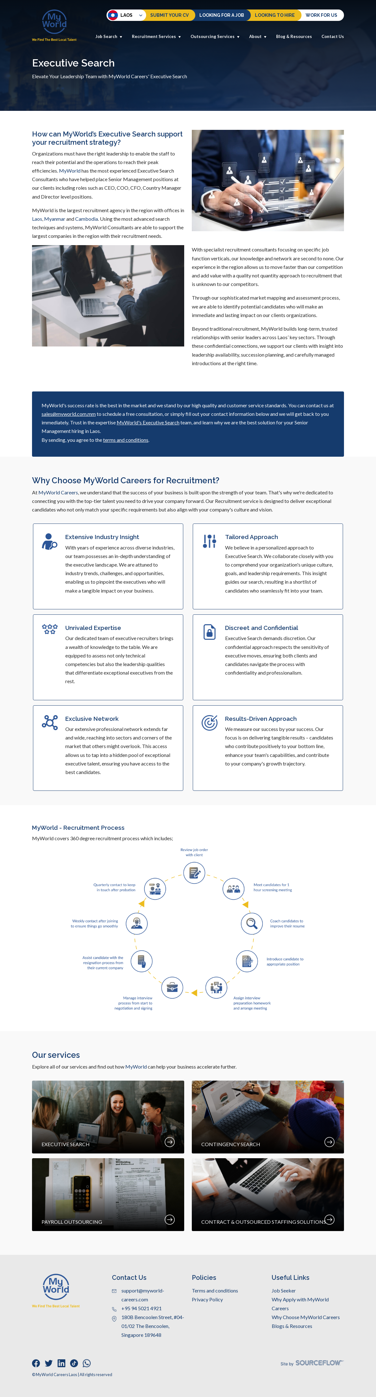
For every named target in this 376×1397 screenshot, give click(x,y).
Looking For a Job (221, 15)
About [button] (258, 36)
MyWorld (70, 171)
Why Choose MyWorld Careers (306, 1317)
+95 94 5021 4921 (141, 1308)
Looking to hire (275, 15)
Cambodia (86, 219)
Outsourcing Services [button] (215, 36)
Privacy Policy (207, 1299)
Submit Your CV (169, 15)
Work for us (321, 15)
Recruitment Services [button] (156, 36)
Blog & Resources (294, 36)
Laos (120, 15)
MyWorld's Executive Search (148, 422)
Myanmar (54, 219)
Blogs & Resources (292, 1326)
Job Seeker (284, 1290)
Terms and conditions (215, 1290)
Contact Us (332, 36)
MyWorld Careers (58, 492)
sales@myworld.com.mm (69, 414)
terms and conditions (125, 440)
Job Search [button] (108, 36)
